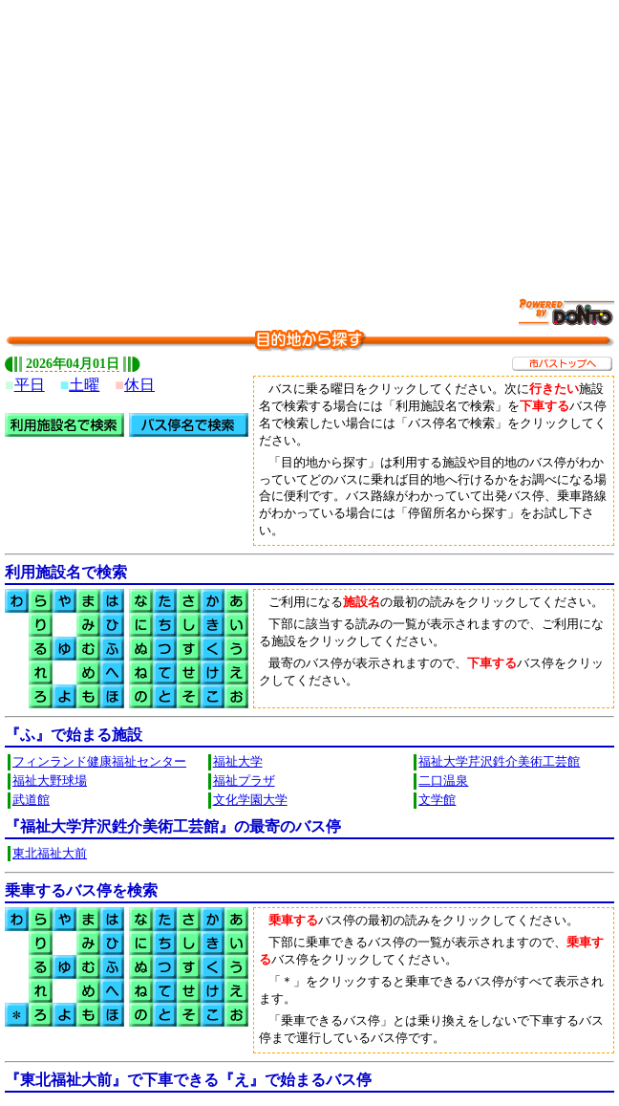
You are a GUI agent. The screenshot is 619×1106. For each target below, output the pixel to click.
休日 (139, 385)
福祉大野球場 (49, 781)
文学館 (437, 800)
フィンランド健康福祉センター (99, 762)
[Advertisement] (312, 138)
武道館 (31, 800)
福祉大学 (238, 762)
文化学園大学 (250, 800)
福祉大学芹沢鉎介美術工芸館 (499, 762)
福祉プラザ (244, 781)
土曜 (84, 385)
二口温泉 (443, 781)
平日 (29, 385)
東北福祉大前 (49, 853)
